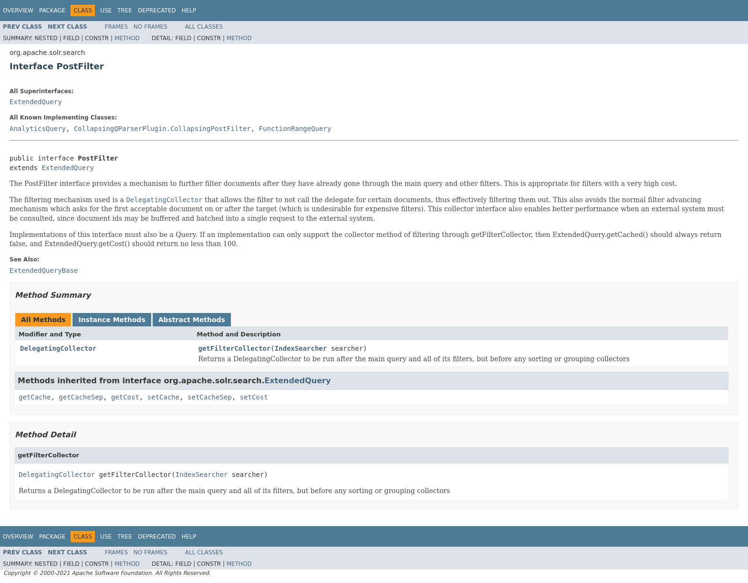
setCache (163, 397)
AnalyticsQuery (38, 128)
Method (127, 38)
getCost (125, 397)
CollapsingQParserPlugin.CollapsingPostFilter (162, 128)
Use (106, 10)
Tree (124, 10)
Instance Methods (111, 320)
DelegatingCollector (58, 348)
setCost (254, 397)
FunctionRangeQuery (295, 128)
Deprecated (157, 10)
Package (52, 10)
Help (189, 10)
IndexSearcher (301, 348)
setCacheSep (209, 397)
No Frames (150, 26)
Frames (116, 26)
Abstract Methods (191, 320)
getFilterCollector (234, 348)
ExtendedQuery (36, 102)
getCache (35, 397)
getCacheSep (81, 397)
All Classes (204, 26)
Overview (18, 10)
